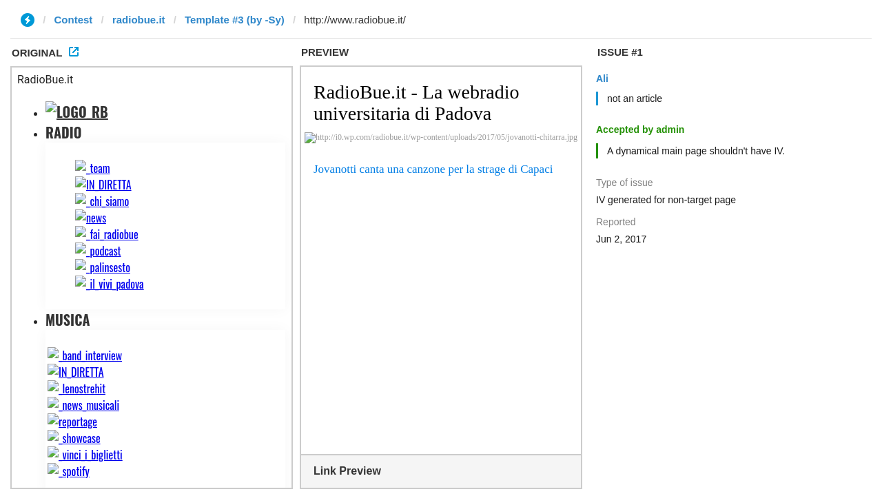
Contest (73, 19)
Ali (602, 78)
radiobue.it (138, 19)
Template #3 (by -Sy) (235, 19)
